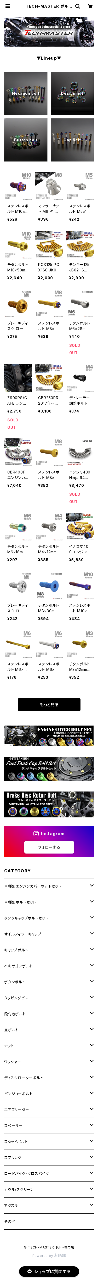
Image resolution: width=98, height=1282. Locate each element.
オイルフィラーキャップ (23, 934)
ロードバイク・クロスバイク (26, 1173)
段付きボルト (15, 1014)
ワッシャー (12, 1062)
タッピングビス (16, 998)
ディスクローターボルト (23, 1077)
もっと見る (49, 704)
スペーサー (13, 1125)
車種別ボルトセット (20, 902)
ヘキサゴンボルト (18, 966)
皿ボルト (11, 1030)
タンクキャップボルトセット (26, 918)
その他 (9, 1221)
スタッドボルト (16, 1141)
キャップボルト (16, 950)
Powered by (49, 1256)
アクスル (11, 1205)
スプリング (12, 1157)
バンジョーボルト (18, 1093)
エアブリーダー (16, 1109)
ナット (9, 1046)
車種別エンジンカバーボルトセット (32, 886)
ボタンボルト (14, 982)
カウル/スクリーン (19, 1189)
